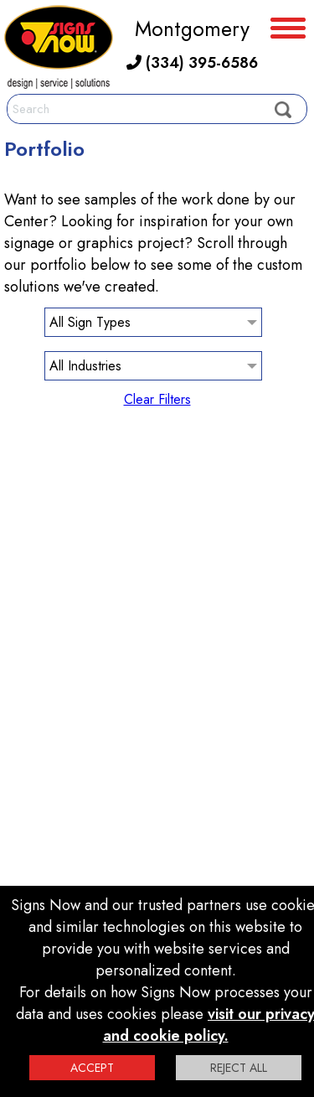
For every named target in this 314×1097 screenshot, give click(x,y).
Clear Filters (157, 399)
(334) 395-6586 (192, 63)
